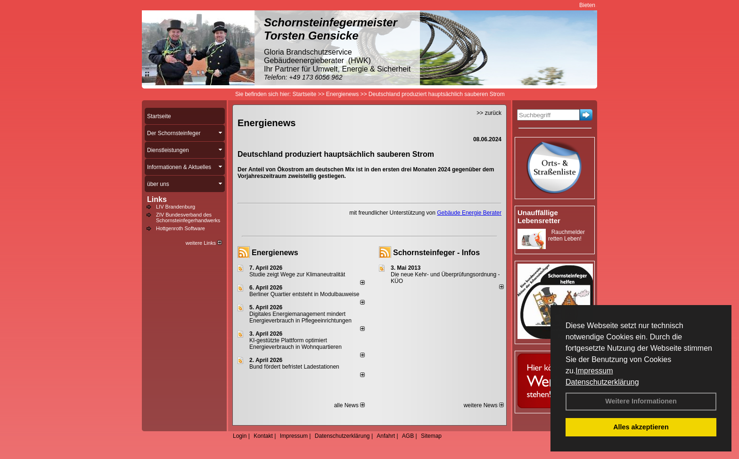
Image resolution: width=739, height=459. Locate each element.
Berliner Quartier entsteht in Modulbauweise (304, 294)
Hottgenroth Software (180, 228)
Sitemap (431, 436)
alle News (349, 405)
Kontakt (263, 436)
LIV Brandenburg (175, 206)
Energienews (275, 253)
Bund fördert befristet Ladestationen (294, 366)
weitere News (484, 405)
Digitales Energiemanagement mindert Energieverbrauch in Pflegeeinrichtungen (300, 317)
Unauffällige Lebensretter (538, 217)
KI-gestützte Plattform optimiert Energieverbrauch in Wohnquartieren (295, 343)
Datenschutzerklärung (602, 382)
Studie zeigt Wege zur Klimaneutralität (297, 274)
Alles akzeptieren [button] (641, 427)
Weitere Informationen (641, 401)
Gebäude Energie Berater (469, 212)
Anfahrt (386, 436)
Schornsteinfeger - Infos (436, 253)
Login (239, 436)
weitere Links (204, 243)
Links (157, 199)
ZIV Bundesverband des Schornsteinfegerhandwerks (188, 217)
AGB (408, 436)
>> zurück (488, 113)
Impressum (594, 371)
